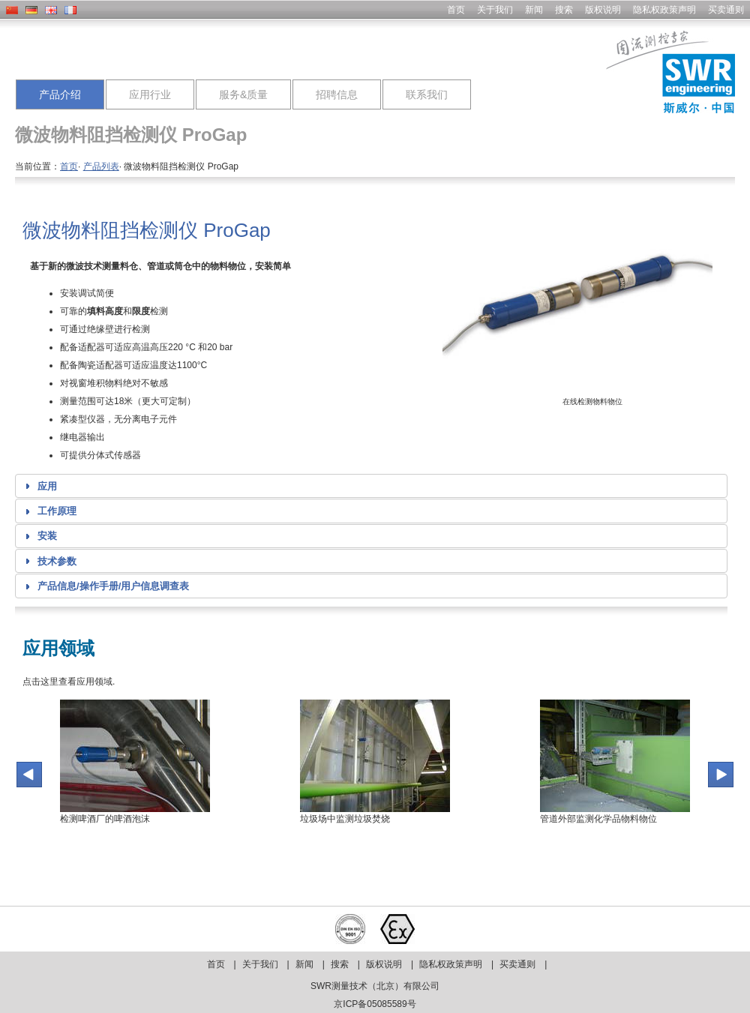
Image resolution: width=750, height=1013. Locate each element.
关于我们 (495, 9)
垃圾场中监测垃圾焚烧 (345, 819)
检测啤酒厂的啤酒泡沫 (105, 819)
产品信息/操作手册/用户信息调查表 (113, 586)
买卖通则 (726, 9)
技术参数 (57, 561)
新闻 (534, 9)
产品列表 (101, 166)
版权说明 (603, 9)
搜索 (564, 9)
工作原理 (57, 511)
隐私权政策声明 (664, 9)
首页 (456, 9)
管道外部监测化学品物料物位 (598, 819)
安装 (47, 535)
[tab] (371, 486)
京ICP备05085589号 (375, 1004)
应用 (47, 486)
